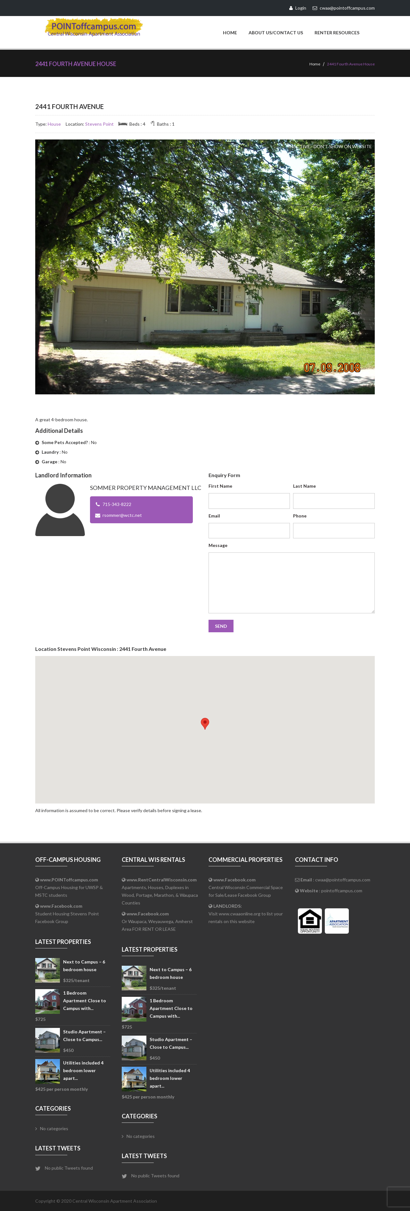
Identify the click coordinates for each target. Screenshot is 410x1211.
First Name (220, 485)
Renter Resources (337, 32)
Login (297, 8)
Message (218, 545)
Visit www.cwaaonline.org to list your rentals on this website (246, 913)
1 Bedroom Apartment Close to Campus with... (84, 1000)
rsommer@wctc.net (122, 514)
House (54, 123)
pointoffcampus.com (341, 890)
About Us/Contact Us (276, 32)
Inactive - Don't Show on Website (330, 146)
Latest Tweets (57, 1147)
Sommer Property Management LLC (145, 487)
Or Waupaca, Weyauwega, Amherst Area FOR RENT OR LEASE (157, 921)
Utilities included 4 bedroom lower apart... (83, 1070)
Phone (300, 515)
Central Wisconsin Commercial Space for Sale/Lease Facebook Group (246, 887)
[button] (205, 723)
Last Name (304, 485)
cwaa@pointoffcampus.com (342, 879)
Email (214, 515)
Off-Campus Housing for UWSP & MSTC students (69, 887)
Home (230, 32)
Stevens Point (99, 123)
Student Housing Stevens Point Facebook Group (67, 913)
